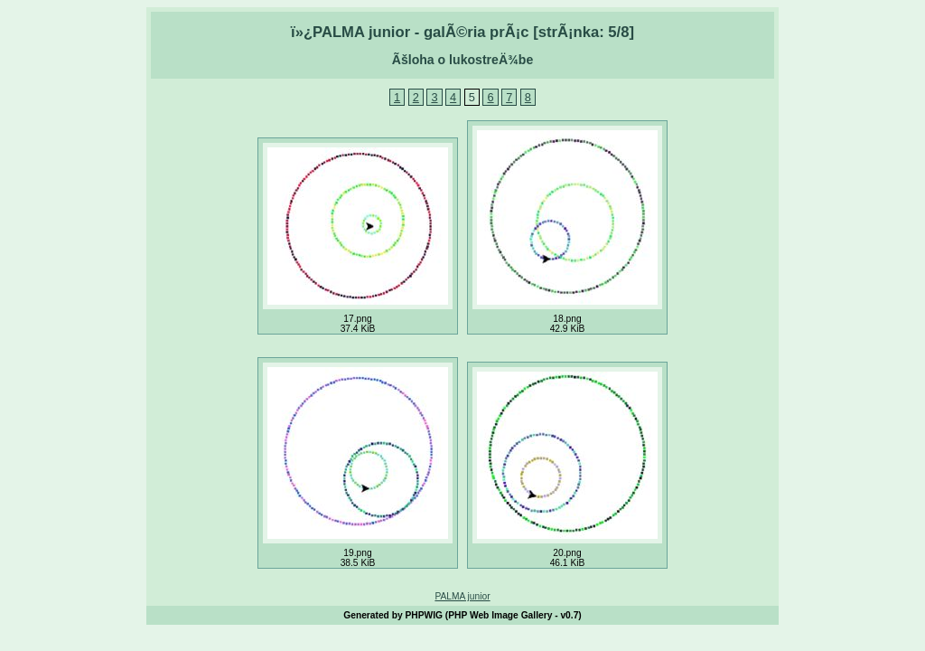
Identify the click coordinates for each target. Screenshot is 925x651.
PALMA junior (462, 596)
